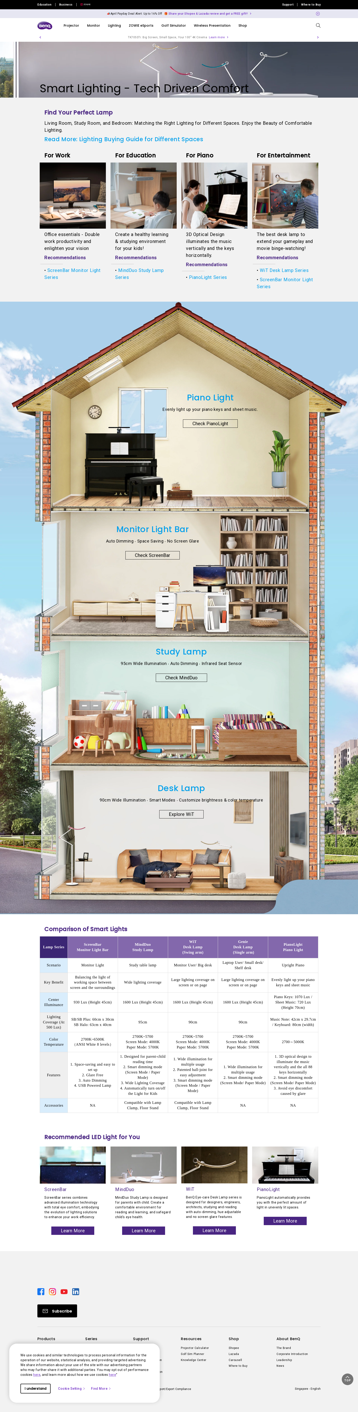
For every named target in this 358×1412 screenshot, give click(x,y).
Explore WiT (181, 814)
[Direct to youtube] (64, 1291)
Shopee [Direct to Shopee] (234, 1348)
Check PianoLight (210, 423)
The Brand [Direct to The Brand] (284, 1348)
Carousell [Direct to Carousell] (235, 1360)
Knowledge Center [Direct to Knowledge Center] (193, 1360)
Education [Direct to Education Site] (44, 4)
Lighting (114, 25)
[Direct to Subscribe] (57, 1310)
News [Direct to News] (280, 1365)
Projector (71, 25)
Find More (101, 1388)
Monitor (93, 25)
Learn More (73, 1230)
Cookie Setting (71, 1388)
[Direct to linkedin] (75, 1291)
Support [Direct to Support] (288, 4)
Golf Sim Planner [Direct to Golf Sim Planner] (192, 1354)
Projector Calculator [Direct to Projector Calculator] (195, 1348)
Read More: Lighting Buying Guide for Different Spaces (123, 139)
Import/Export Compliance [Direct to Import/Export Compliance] (173, 1389)
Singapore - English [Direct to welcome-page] (308, 1388)
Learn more (217, 37)
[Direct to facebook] (41, 1291)
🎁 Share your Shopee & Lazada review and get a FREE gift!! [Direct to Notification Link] (206, 13)
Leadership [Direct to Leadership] (284, 1360)
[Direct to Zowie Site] (84, 4)
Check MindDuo (181, 677)
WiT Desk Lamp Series (284, 270)
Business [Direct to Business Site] (66, 4)
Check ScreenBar (152, 555)
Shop (242, 25)
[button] (40, 37)
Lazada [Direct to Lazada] (234, 1354)
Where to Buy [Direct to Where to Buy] (311, 4)
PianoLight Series (208, 277)
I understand (35, 1388)
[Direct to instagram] (53, 1291)
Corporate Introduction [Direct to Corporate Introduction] (292, 1354)
